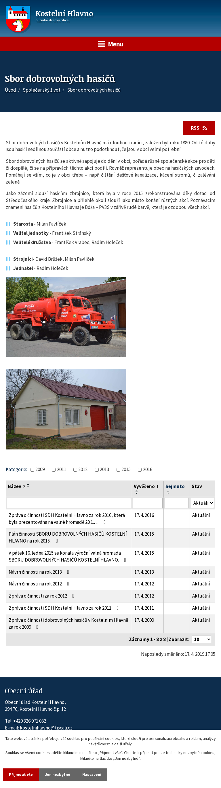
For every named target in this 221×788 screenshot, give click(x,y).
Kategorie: (16, 469)
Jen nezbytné (57, 774)
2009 (40, 469)
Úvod (10, 90)
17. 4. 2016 (144, 515)
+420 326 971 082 (29, 721)
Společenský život (41, 90)
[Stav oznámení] (202, 503)
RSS (199, 128)
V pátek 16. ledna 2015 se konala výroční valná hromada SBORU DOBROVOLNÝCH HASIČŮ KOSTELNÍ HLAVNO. (68, 556)
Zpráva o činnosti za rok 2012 (43, 596)
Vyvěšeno (146, 486)
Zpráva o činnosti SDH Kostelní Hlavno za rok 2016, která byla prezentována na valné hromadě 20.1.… (67, 518)
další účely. (123, 744)
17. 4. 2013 (144, 572)
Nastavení (91, 774)
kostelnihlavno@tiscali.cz (46, 728)
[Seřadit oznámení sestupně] (28, 486)
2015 (126, 469)
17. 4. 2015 (144, 534)
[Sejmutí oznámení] (176, 503)
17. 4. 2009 (144, 620)
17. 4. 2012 (144, 584)
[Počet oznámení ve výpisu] (201, 639)
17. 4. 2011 (144, 608)
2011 (61, 469)
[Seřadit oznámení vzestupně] (28, 484)
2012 (82, 469)
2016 (147, 469)
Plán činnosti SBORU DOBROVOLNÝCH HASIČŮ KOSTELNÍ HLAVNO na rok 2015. (68, 537)
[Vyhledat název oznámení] (69, 503)
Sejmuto (175, 486)
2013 (104, 469)
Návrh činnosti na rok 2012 (40, 584)
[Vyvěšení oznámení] (148, 503)
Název (16, 486)
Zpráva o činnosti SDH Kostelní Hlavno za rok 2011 (65, 608)
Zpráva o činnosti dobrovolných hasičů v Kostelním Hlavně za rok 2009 (68, 623)
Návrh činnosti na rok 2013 (40, 572)
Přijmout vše (21, 774)
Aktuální (201, 515)
